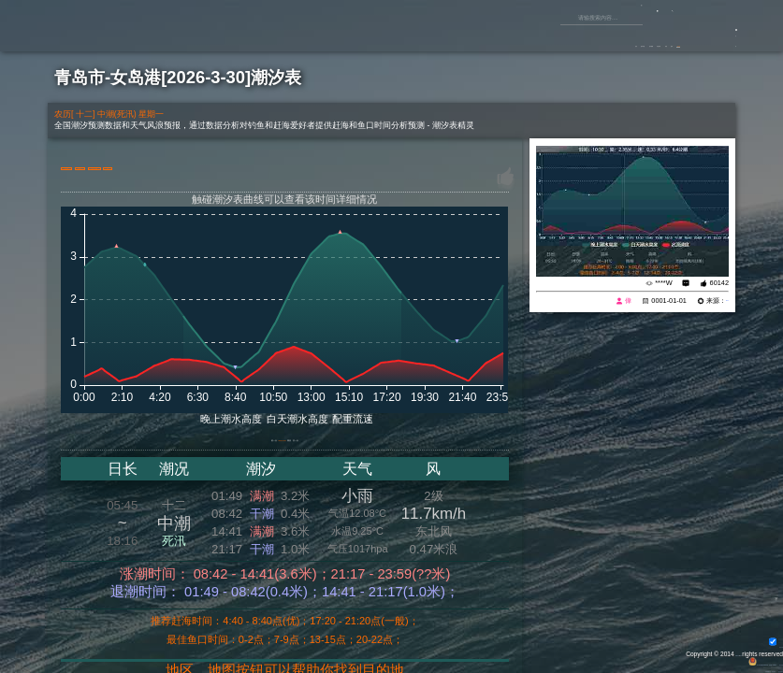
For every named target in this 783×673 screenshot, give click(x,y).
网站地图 (766, 659)
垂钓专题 (434, 37)
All (735, 650)
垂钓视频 (487, 37)
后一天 (365, 444)
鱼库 (620, 37)
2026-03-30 (266, 444)
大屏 (347, 167)
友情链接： (693, 668)
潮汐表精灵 (763, 668)
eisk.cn (717, 300)
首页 (390, 37)
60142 (719, 283)
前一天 (203, 444)
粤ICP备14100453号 (718, 659)
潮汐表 (659, 37)
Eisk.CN (715, 650)
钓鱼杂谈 (540, 37)
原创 (585, 37)
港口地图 (99, 167)
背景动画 (761, 641)
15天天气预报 (267, 167)
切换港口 (179, 167)
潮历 (322, 444)
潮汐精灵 (729, 668)
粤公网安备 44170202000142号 (638, 659)
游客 (719, 42)
